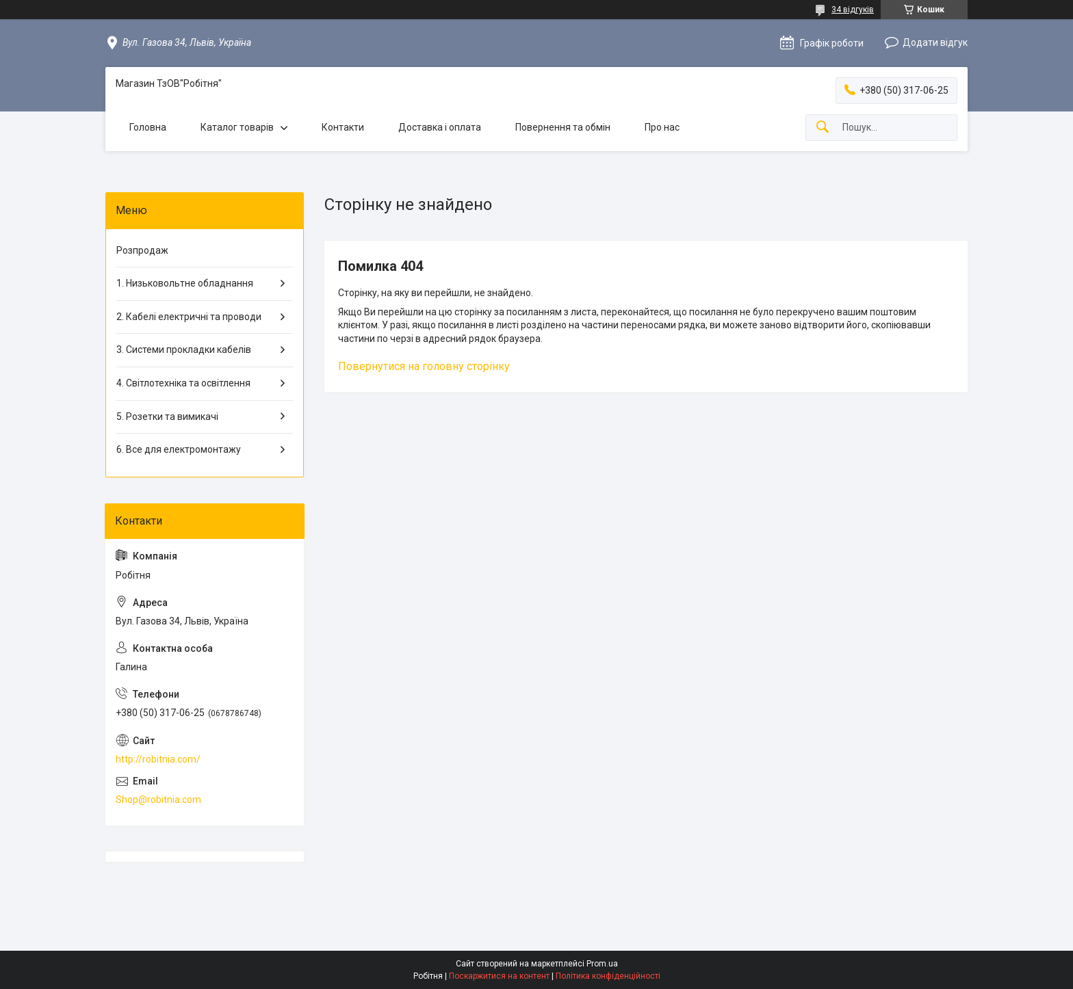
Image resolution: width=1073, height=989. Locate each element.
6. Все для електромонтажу (178, 449)
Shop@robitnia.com (158, 799)
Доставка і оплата (439, 127)
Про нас (662, 127)
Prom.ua (602, 963)
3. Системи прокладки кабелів (183, 349)
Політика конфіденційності (608, 976)
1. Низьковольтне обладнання (184, 283)
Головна (147, 127)
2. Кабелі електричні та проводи (188, 316)
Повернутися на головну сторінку (424, 366)
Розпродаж (142, 250)
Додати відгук (935, 42)
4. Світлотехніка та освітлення (183, 383)
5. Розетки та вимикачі (167, 416)
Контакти (343, 127)
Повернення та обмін (562, 127)
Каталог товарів (237, 127)
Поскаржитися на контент (499, 976)
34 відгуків (852, 9)
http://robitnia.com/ (158, 759)
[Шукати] (822, 127)
